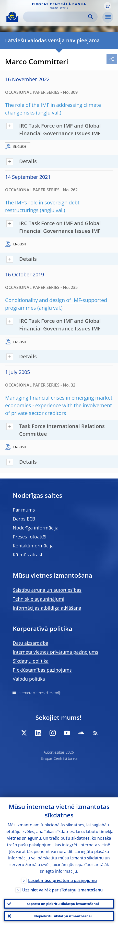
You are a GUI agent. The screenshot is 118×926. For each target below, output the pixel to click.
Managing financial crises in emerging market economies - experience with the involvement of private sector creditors (58, 405)
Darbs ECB (24, 519)
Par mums (24, 510)
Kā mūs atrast (27, 555)
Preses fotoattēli (30, 537)
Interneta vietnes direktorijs (39, 692)
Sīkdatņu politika (31, 661)
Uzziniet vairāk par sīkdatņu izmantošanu (62, 890)
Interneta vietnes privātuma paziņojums (55, 652)
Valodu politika (29, 679)
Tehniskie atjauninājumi (38, 599)
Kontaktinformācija (33, 546)
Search (90, 16)
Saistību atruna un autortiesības (47, 590)
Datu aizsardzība (30, 643)
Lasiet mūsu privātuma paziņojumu (62, 880)
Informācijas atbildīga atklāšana (47, 608)
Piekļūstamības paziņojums (42, 670)
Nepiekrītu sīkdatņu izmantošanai (63, 916)
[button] (107, 6)
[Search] (56, 16)
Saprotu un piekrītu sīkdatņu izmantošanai (63, 903)
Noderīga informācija (35, 528)
